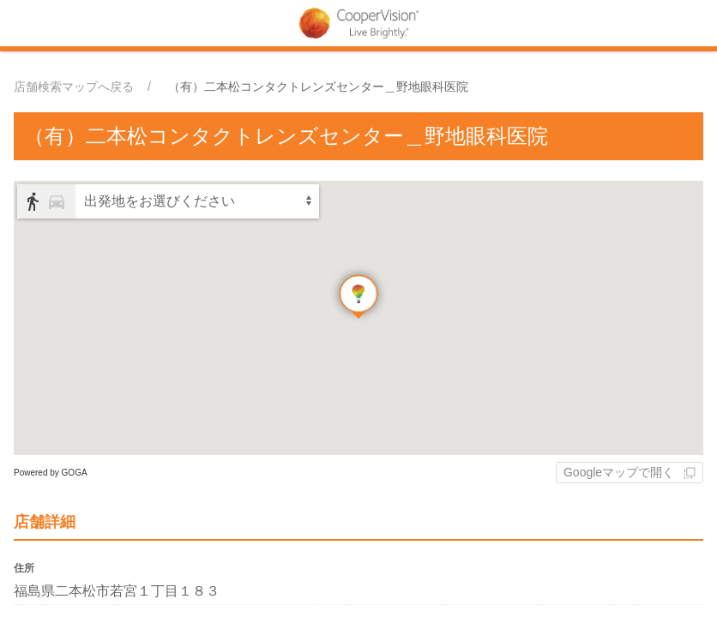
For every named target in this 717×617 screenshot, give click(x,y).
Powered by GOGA (50, 472)
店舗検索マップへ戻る (74, 86)
